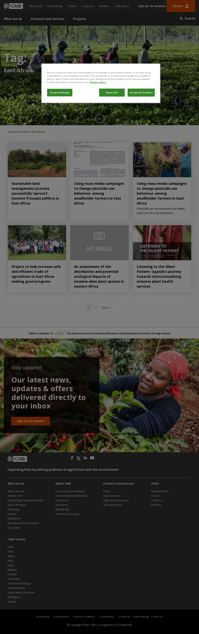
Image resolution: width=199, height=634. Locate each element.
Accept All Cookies (141, 92)
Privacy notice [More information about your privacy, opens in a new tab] (98, 82)
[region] (101, 83)
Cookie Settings (59, 92)
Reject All (112, 92)
